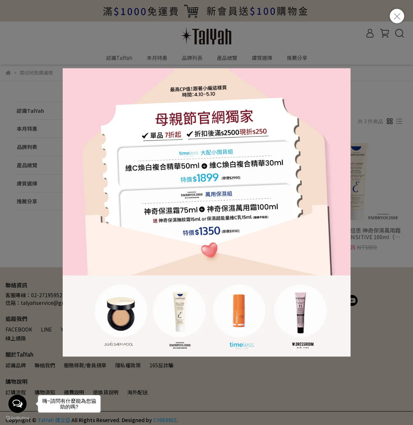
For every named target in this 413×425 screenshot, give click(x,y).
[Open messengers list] (17, 404)
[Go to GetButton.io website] (17, 418)
